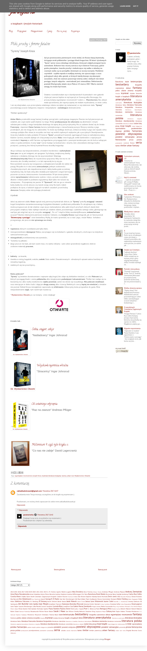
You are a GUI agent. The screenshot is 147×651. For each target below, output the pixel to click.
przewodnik (119, 143)
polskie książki (31, 627)
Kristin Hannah (95, 604)
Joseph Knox (37, 476)
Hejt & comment (130, 177)
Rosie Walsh (48, 611)
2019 (30, 592)
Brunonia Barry (111, 594)
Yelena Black (53, 615)
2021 (38, 592)
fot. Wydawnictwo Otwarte (20, 354)
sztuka (63, 630)
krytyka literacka (136, 93)
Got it (135, 6)
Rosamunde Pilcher (37, 611)
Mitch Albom (14, 609)
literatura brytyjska (54, 476)
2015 (15, 592)
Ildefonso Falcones (22, 601)
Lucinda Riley (57, 606)
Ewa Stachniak (35, 599)
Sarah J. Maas (59, 611)
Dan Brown (81, 597)
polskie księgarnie (41, 627)
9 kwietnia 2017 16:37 (50, 491)
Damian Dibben (72, 597)
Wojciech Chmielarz (42, 615)
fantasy (137, 87)
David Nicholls (102, 597)
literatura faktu (121, 105)
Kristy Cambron (105, 604)
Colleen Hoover (62, 597)
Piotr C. (86, 609)
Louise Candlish (46, 606)
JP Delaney (43, 601)
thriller (123, 145)
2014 (12, 592)
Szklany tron (110, 611)
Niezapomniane (36, 31)
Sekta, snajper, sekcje (43, 329)
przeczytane (24, 630)
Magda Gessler (96, 606)
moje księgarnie (137, 126)
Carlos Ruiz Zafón (135, 594)
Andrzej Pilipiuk (119, 592)
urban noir (70, 476)
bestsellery (122, 84)
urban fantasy (133, 145)
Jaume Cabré (108, 601)
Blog (11, 31)
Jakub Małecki (71, 601)
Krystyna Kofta (115, 604)
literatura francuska (134, 105)
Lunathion (66, 606)
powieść (57, 627)
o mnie (128, 623)
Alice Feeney (88, 592)
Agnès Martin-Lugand (64, 592)
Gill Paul (78, 599)
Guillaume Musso (96, 599)
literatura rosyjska (134, 119)
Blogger (107, 639)
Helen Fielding (122, 599)
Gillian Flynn (85, 599)
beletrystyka (136, 81)
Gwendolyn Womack (109, 599)
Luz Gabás (74, 606)
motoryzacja (121, 624)
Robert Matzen (126, 609)
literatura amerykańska (129, 97)
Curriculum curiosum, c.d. (132, 157)
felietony (13, 618)
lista (81, 617)
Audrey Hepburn (61, 594)
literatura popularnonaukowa (19, 624)
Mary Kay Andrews (118, 606)
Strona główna (59, 569)
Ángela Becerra (131, 630)
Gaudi (43, 599)
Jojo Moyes (44, 604)
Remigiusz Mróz (106, 609)
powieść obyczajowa (129, 134)
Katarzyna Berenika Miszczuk (72, 604)
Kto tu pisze (61, 31)
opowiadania (120, 128)
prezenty (122, 627)
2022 (41, 592)
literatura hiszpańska (124, 107)
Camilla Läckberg (122, 594)
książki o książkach (123, 96)
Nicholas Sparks (42, 609)
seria (139, 142)
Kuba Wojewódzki (126, 604)
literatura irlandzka (58, 621)
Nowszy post (16, 569)
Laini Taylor (14, 606)
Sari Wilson (70, 611)
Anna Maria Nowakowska (19, 594)
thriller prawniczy (95, 630)
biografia (138, 85)
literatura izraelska (72, 621)
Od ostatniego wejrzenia (44, 404)
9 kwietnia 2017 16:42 (45, 515)
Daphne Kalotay (91, 597)
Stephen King (90, 611)
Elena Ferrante (137, 597)
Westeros (30, 615)
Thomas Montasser (132, 611)
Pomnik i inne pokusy (132, 269)
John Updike (33, 604)
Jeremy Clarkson (134, 601)
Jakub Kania (61, 601)
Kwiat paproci (137, 604)
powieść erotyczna (69, 627)
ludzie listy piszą (90, 624)
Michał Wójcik (137, 606)
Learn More (125, 6)
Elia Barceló (14, 599)
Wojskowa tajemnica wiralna (52, 365)
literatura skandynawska (125, 121)
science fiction (129, 143)
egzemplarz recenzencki (23, 476)
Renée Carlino (116, 609)
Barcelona (119, 82)
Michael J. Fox (129, 606)
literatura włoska (128, 123)
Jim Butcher (23, 604)
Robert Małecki (137, 609)
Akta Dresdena (77, 592)
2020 (34, 592)
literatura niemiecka (124, 112)
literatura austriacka (118, 618)
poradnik (51, 627)
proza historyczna (134, 627)
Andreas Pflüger (107, 592)
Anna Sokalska (35, 594)
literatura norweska (114, 621)
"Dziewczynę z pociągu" (20, 217)
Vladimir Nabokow (21, 615)
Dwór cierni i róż (114, 596)
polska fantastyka (133, 131)
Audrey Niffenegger (74, 594)
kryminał (45, 476)
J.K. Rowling (34, 601)
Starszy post (102, 569)
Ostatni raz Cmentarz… (132, 250)
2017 (23, 592)
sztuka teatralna (71, 630)
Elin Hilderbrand (25, 599)
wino (124, 630)
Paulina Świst (65, 609)
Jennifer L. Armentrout (121, 601)
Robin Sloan (14, 611)
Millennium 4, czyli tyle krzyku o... (50, 445)
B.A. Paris (85, 594)
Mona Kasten (23, 609)
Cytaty (49, 31)
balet (127, 82)
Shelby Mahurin (79, 611)
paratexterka (28, 515)
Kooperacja (75, 31)
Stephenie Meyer (101, 611)
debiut (128, 88)
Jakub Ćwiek (81, 601)
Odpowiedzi (23, 510)
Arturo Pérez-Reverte (47, 594)
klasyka (118, 93)
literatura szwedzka (66, 624)
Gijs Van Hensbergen (67, 599)
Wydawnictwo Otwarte (21, 295)
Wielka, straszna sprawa (133, 288)
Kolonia (86, 604)
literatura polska (132, 621)
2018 (26, 592)
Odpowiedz (21, 505)
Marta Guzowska (106, 606)
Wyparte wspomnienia (132, 328)
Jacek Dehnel (52, 601)
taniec (118, 146)
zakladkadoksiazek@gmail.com (29, 491)
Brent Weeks (100, 594)
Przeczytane (21, 31)
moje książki (125, 126)
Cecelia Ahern (15, 596)
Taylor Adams (120, 611)
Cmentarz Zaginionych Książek (45, 597)
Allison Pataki (97, 592)
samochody (50, 630)
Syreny (64, 476)
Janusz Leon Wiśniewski (94, 601)
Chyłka (23, 597)
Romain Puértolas (24, 611)
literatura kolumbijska (133, 110)
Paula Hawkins (54, 609)
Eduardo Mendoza (125, 597)
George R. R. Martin (52, 599)
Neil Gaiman (32, 609)
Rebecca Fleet (95, 609)
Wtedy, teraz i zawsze (132, 212)
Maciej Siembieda (85, 606)
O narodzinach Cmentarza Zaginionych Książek (132, 309)
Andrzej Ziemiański (133, 591)
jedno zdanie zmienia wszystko (129, 90)
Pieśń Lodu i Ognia (76, 609)
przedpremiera (34, 630)
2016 (19, 592)
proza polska (135, 140)
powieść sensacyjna (125, 136)
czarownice (120, 88)
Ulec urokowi (129, 194)
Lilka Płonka (37, 606)
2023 (45, 592)
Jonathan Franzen (55, 604)
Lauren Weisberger (25, 606)
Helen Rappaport (133, 599)
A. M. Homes (51, 592)
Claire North (30, 597)
